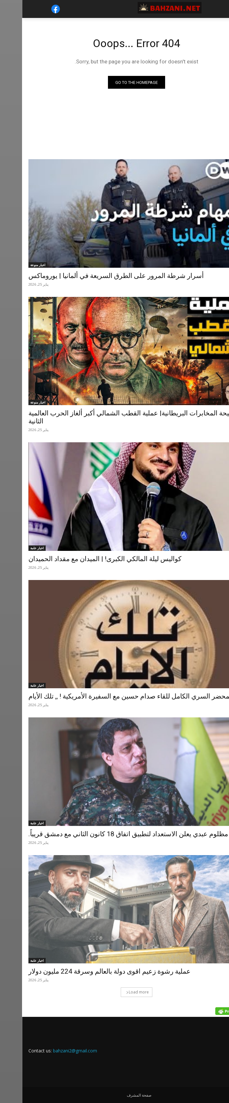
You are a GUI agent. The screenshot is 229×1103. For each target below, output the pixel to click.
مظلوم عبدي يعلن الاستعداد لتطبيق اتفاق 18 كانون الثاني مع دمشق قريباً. (106, 834)
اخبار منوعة (15, 265)
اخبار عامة (15, 548)
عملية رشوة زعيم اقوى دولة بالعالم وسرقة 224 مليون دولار (87, 971)
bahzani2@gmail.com (53, 1051)
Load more (115, 992)
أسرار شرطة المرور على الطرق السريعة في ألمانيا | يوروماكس (94, 276)
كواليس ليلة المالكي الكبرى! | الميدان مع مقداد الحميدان (82, 559)
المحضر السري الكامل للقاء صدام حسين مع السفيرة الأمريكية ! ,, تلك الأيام (108, 696)
